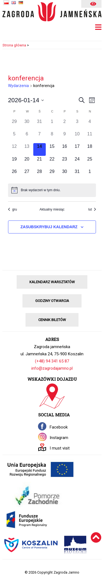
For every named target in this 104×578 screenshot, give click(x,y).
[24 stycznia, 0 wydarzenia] (77, 162)
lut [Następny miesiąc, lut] (92, 209)
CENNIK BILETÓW (52, 320)
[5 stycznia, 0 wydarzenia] (14, 137)
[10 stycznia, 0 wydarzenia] (77, 137)
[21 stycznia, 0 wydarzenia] (39, 162)
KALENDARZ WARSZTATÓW (52, 282)
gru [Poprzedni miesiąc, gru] (12, 209)
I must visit (60, 448)
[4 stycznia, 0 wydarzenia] (89, 124)
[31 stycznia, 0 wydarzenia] (77, 174)
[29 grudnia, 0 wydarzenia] (14, 124)
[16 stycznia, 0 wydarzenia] (64, 149)
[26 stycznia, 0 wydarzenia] (14, 174)
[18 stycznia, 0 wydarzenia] (89, 149)
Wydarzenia (18, 85)
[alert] (52, 190)
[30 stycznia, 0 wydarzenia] (64, 174)
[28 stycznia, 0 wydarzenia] (39, 174)
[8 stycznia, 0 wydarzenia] (52, 137)
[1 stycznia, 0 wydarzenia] (52, 124)
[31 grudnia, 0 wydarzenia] (39, 124)
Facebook (59, 427)
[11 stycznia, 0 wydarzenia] (89, 137)
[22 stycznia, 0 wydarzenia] (52, 162)
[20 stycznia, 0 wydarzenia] (27, 162)
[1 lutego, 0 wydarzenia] (89, 174)
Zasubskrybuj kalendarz (49, 227)
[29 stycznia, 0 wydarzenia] (52, 174)
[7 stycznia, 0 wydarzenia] (39, 137)
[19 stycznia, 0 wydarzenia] (14, 162)
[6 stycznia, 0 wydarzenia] (27, 137)
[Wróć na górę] (96, 544)
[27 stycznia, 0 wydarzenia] (27, 174)
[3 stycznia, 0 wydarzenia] (77, 124)
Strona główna (14, 45)
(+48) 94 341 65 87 (52, 361)
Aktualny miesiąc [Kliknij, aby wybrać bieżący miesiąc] (51, 209)
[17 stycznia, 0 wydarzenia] (77, 149)
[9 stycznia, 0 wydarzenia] (64, 137)
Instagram (59, 437)
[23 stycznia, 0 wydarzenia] (64, 162)
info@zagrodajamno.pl (52, 368)
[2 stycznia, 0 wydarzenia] (64, 124)
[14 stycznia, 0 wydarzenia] (39, 149)
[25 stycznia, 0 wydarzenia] (89, 162)
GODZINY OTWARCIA (52, 301)
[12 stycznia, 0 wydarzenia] (14, 149)
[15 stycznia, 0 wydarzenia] (52, 149)
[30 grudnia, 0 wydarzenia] (27, 124)
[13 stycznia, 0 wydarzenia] (27, 149)
